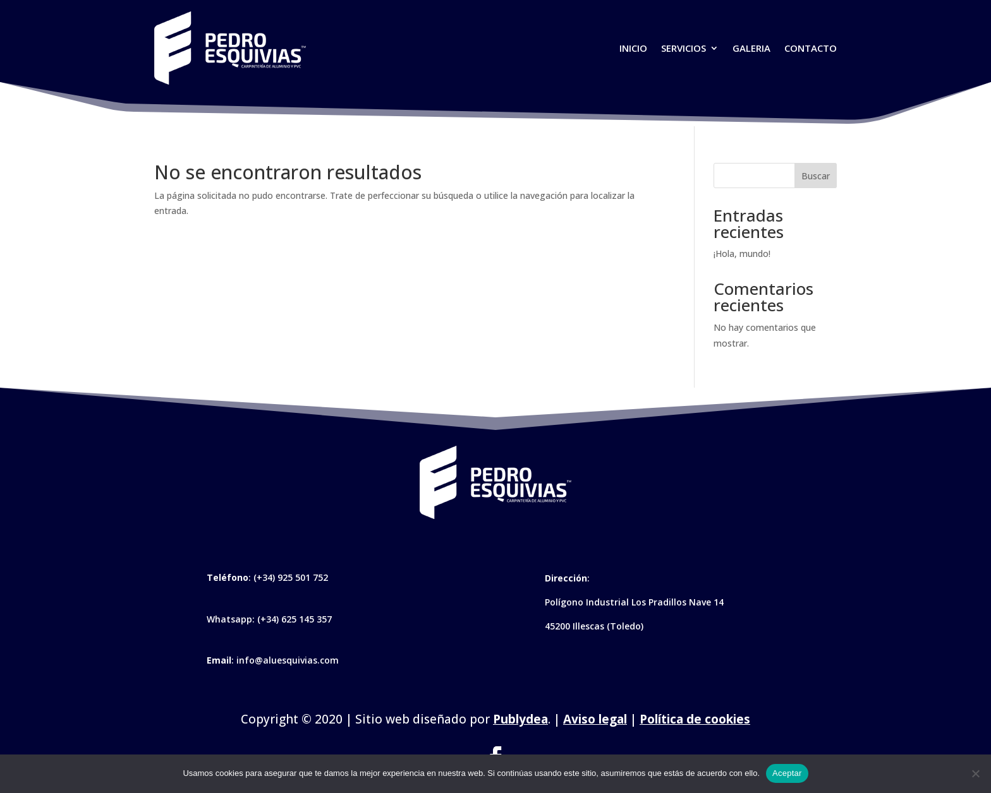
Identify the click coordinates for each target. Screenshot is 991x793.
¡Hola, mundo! (742, 253)
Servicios (683, 48)
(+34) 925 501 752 (290, 577)
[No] (975, 773)
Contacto (810, 48)
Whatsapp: (232, 619)
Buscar (815, 176)
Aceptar (787, 773)
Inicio (633, 48)
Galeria (751, 48)
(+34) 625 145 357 (294, 619)
